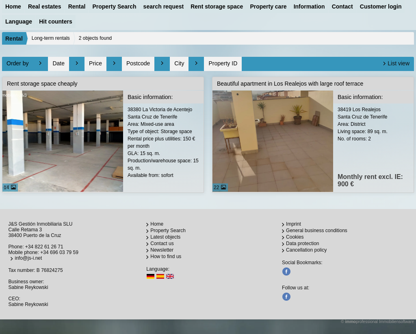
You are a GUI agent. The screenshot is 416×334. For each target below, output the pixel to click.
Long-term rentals (51, 38)
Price (95, 63)
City (179, 63)
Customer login (381, 6)
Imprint (293, 224)
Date (58, 63)
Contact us (161, 243)
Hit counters (55, 21)
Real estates (44, 6)
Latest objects (165, 237)
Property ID (222, 63)
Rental (77, 6)
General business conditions (316, 230)
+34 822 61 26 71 (44, 247)
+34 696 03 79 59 (59, 252)
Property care (268, 6)
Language (18, 21)
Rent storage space (217, 6)
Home (13, 6)
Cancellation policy (306, 250)
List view (399, 63)
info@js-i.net (28, 258)
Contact (342, 6)
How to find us (165, 256)
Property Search (114, 6)
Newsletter (161, 250)
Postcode (138, 63)
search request (163, 6)
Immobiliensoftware (396, 321)
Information (309, 6)
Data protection (302, 243)
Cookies (294, 237)
